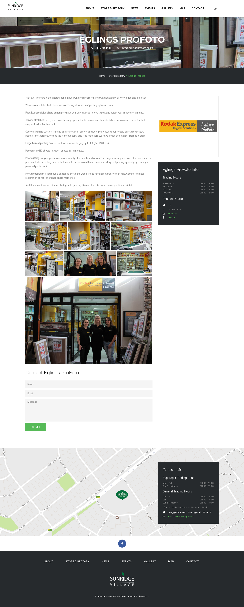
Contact (198, 8)
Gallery (167, 8)
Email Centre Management (178, 516)
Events (150, 8)
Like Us (169, 217)
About (89, 8)
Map (182, 8)
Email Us (170, 213)
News (134, 8)
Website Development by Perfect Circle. (131, 596)
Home (102, 75)
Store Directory (113, 8)
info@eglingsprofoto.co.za (135, 48)
